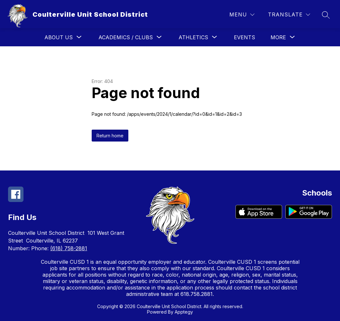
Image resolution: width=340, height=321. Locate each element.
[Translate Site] (289, 15)
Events (244, 37)
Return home (110, 135)
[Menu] (242, 15)
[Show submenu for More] (278, 37)
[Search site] (326, 15)
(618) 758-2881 (68, 248)
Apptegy (184, 312)
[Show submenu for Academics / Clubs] (125, 37)
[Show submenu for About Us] (58, 37)
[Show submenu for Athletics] (193, 37)
